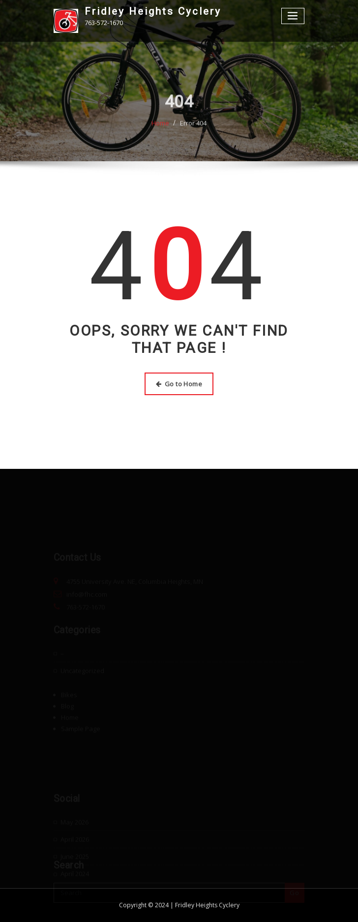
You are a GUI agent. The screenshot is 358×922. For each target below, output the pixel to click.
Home (160, 126)
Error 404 (193, 126)
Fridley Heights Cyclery (153, 11)
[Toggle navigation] (293, 16)
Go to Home (179, 383)
